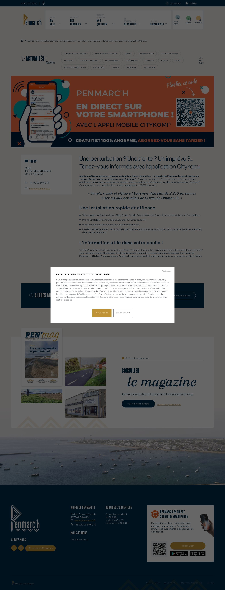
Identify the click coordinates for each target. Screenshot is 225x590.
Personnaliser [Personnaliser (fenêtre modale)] (123, 312)
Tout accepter (101, 312)
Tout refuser (167, 272)
